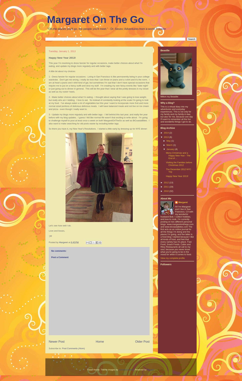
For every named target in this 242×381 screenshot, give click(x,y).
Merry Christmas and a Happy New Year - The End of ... (178, 155)
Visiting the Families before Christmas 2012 (179, 163)
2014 (166, 133)
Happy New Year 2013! (177, 176)
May (169, 141)
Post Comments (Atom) (73, 348)
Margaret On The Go (95, 19)
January (171, 149)
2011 (166, 186)
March (170, 145)
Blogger (150, 369)
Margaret (183, 202)
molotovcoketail (126, 369)
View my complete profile (172, 258)
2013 (166, 137)
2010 (166, 191)
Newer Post (57, 341)
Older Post (142, 341)
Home (100, 341)
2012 (166, 182)
